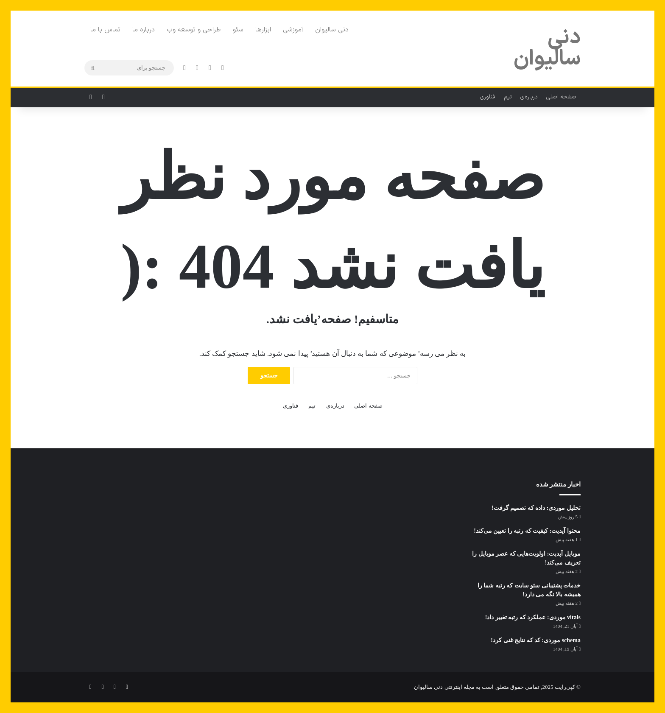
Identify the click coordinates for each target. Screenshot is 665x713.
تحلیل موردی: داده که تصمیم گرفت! (536, 508)
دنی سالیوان (332, 30)
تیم (508, 96)
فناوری (487, 96)
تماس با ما (105, 30)
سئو (238, 30)
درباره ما (143, 30)
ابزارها (263, 30)
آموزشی (293, 30)
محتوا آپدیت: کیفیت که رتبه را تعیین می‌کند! (527, 531)
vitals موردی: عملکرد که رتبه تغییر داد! (533, 617)
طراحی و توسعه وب (194, 30)
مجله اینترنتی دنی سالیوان (444, 687)
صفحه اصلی (561, 96)
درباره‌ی (529, 96)
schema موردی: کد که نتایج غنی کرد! (536, 640)
